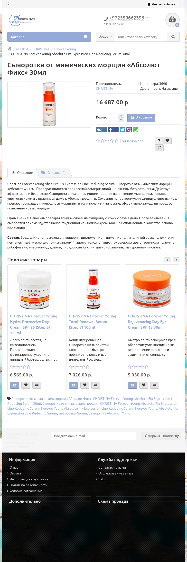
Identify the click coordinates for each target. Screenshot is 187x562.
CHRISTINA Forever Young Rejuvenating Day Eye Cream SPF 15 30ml (151, 321)
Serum (82, 413)
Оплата (14, 473)
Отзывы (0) (53, 173)
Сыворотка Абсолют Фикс (109, 413)
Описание (22, 173)
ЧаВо (101, 479)
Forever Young (65, 49)
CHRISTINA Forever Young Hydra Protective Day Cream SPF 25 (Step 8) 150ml (33, 324)
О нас (12, 467)
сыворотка (67, 413)
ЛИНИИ (22, 49)
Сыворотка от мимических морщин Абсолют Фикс (51, 399)
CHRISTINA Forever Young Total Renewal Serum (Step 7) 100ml (92, 321)
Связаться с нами (111, 467)
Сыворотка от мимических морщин (70, 403)
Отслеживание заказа (114, 473)
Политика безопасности (27, 485)
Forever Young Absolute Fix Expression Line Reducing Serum (87, 408)
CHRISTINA (40, 49)
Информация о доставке (27, 479)
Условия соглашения (25, 491)
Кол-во (101, 117)
